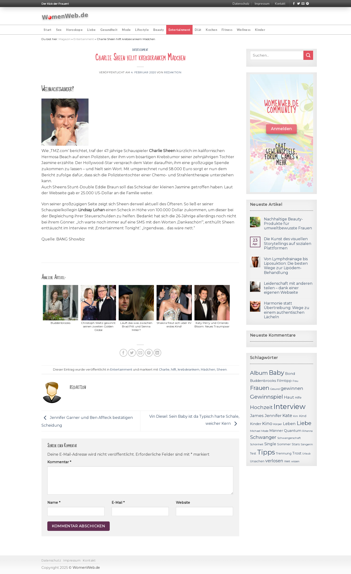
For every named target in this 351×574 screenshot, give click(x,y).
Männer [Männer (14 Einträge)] (276, 431)
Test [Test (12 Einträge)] (253, 453)
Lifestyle (142, 30)
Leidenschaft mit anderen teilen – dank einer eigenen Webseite (288, 288)
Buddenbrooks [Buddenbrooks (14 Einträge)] (263, 381)
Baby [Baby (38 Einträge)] (276, 372)
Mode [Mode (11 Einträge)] (264, 431)
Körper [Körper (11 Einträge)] (277, 424)
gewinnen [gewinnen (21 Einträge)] (292, 388)
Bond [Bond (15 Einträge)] (290, 373)
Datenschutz (241, 3)
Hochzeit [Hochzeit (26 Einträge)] (261, 407)
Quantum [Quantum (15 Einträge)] (292, 430)
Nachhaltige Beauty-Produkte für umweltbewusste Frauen (288, 223)
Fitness (227, 30)
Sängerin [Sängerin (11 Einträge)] (307, 444)
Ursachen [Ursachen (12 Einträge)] (257, 461)
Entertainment (179, 30)
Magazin (65, 39)
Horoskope (74, 30)
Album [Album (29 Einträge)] (259, 373)
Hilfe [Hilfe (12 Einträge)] (298, 397)
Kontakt (280, 3)
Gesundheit (109, 30)
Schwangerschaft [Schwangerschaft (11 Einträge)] (289, 438)
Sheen (222, 369)
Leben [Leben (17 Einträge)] (289, 423)
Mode (126, 30)
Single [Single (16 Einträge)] (270, 444)
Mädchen (208, 369)
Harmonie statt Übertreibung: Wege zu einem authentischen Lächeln (286, 310)
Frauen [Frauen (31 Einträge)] (259, 387)
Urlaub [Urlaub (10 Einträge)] (306, 453)
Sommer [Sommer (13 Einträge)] (284, 444)
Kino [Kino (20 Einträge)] (267, 423)
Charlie (164, 369)
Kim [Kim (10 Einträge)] (295, 416)
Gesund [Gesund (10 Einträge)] (275, 389)
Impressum (262, 3)
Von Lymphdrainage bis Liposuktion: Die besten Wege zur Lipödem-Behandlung (286, 266)
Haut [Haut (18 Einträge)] (289, 397)
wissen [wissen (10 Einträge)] (295, 461)
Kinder (260, 30)
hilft (173, 369)
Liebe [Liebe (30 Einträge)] (304, 423)
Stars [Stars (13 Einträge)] (296, 444)
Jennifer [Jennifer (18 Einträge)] (273, 415)
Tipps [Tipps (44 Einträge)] (266, 452)
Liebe (91, 30)
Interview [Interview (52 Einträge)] (290, 406)
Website (183, 502)
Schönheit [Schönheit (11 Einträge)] (256, 444)
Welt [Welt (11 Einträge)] (287, 461)
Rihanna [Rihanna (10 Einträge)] (307, 431)
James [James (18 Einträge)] (257, 415)
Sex (59, 30)
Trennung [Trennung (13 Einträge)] (283, 453)
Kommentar (59, 462)
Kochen (211, 30)
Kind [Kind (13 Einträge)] (302, 416)
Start (47, 30)
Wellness (243, 30)
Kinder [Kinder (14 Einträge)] (255, 424)
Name (53, 502)
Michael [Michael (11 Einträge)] (255, 431)
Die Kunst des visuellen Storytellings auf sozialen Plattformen (287, 243)
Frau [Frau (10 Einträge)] (295, 381)
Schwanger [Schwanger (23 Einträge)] (263, 437)
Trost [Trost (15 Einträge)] (296, 453)
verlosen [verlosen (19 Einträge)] (274, 460)
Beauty (158, 30)
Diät (198, 30)
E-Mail (118, 502)
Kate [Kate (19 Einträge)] (287, 415)
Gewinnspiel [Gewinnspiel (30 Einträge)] (266, 396)
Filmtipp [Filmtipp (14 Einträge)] (284, 381)
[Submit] (308, 55)
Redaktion (172, 72)
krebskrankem (188, 369)
